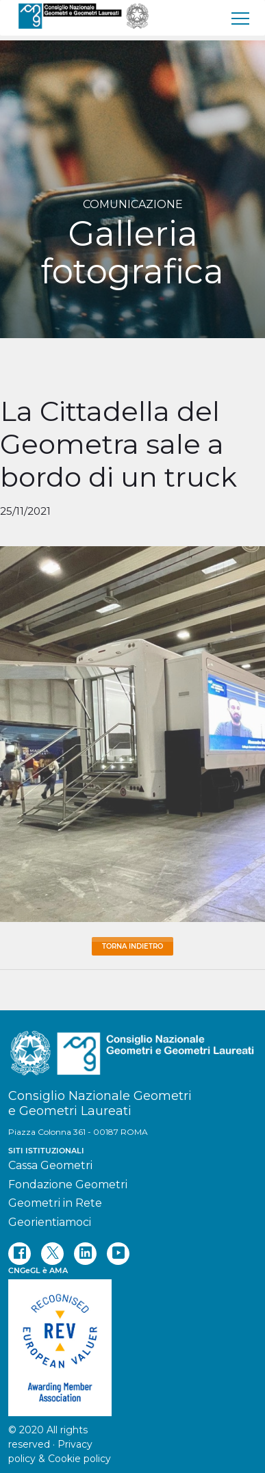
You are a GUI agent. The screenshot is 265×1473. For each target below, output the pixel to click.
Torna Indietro (132, 946)
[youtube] (118, 1253)
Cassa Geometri (50, 1165)
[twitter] (52, 1253)
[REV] (132, 1341)
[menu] (241, 18)
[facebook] (19, 1253)
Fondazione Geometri (67, 1184)
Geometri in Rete (55, 1202)
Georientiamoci (49, 1222)
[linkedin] (85, 1253)
